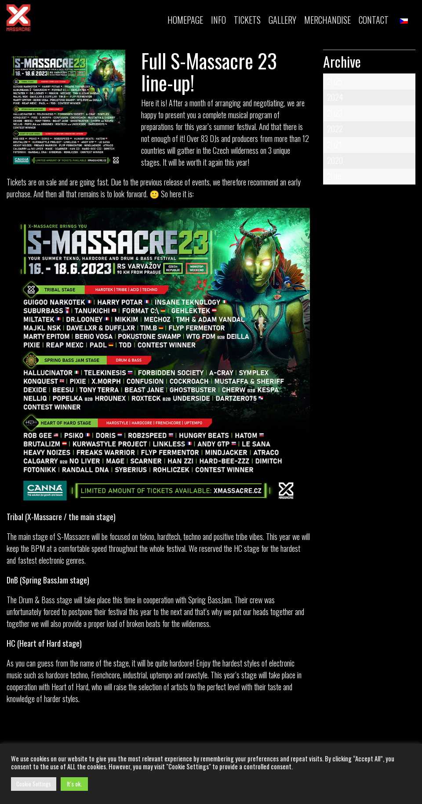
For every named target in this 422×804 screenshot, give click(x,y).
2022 (335, 128)
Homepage (185, 19)
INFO (218, 19)
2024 (335, 97)
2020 (335, 160)
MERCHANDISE (327, 19)
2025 (334, 81)
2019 (334, 176)
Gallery (282, 19)
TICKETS (247, 19)
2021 (334, 144)
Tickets (17, 182)
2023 (334, 113)
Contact (374, 19)
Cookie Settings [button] (33, 783)
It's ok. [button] (74, 783)
